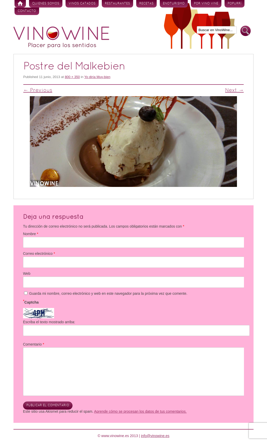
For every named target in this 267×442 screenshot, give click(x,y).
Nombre (30, 234)
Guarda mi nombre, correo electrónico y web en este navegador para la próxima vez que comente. (108, 293)
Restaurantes (117, 3)
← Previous (37, 90)
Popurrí (234, 3)
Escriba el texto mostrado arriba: (49, 322)
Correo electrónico (39, 253)
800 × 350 (72, 77)
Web (27, 273)
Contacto (27, 11)
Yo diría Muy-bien (97, 77)
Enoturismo (174, 3)
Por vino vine (206, 3)
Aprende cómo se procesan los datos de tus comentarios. (140, 411)
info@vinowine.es (155, 436)
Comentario (33, 344)
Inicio (20, 4)
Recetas (146, 3)
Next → (234, 90)
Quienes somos (45, 3)
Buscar (245, 31)
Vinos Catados (82, 3)
